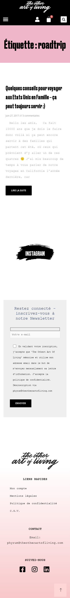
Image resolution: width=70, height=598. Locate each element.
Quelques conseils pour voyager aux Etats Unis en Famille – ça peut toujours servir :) (34, 97)
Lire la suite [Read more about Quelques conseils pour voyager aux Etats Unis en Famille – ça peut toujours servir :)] (18, 190)
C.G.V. (15, 511)
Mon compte (18, 488)
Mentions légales (23, 496)
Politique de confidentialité (33, 503)
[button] (5, 19)
